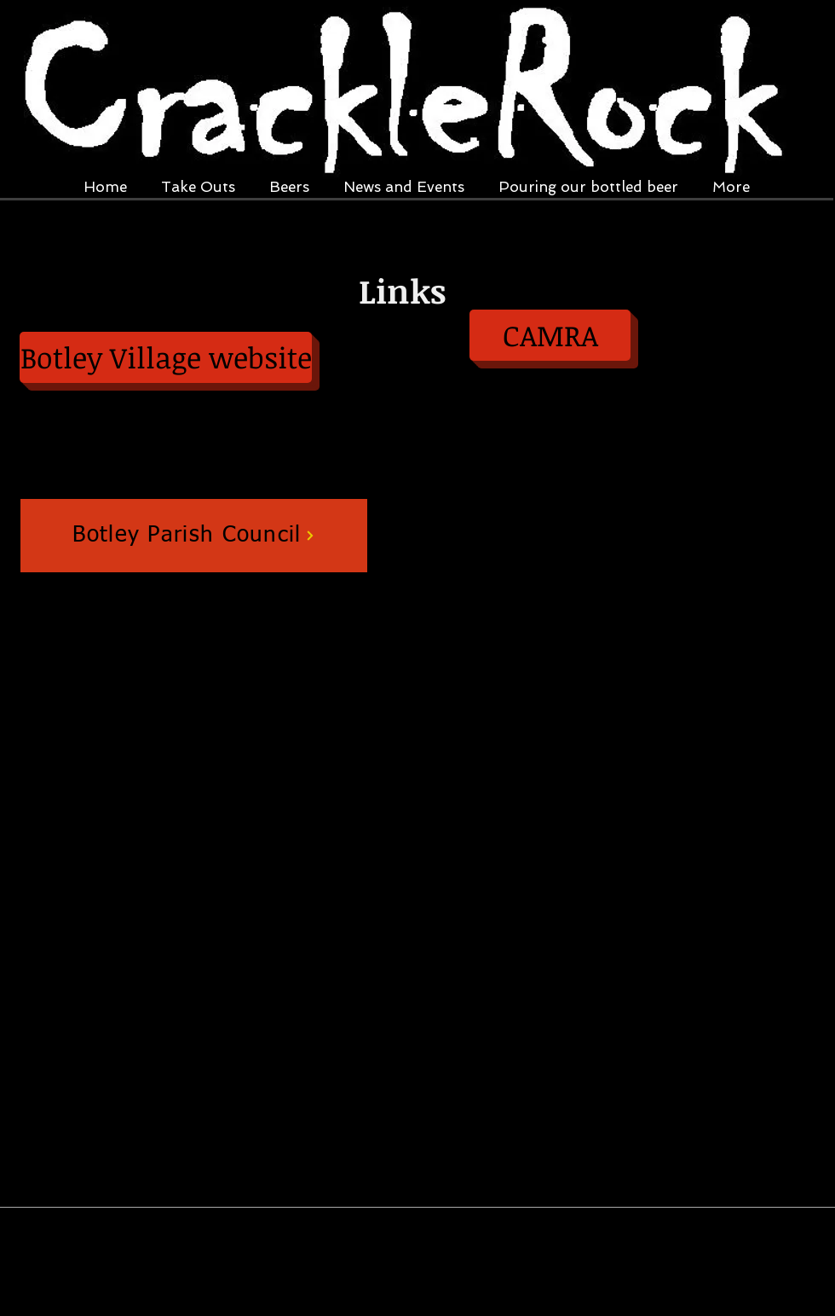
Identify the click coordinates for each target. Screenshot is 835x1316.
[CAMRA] (550, 335)
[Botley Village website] (166, 357)
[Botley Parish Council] (194, 535)
